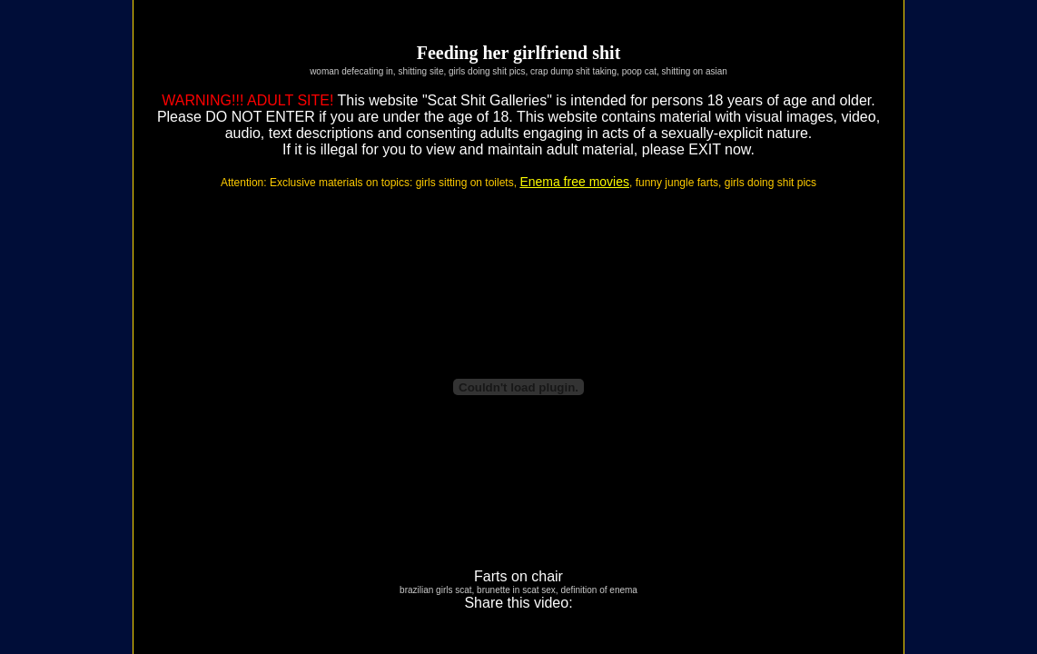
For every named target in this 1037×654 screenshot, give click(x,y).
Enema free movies (574, 181)
